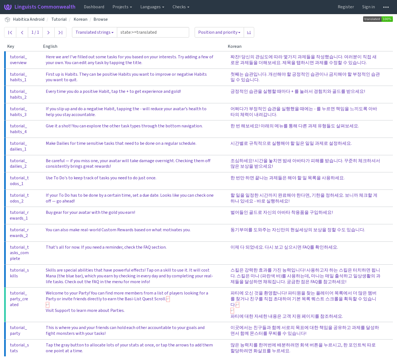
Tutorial (59, 19)
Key (12, 46)
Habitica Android (28, 19)
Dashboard (94, 7)
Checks (181, 7)
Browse (100, 19)
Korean (80, 19)
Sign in (368, 7)
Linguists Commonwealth (40, 7)
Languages (152, 7)
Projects (122, 7)
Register (346, 7)
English (52, 46)
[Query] (153, 32)
